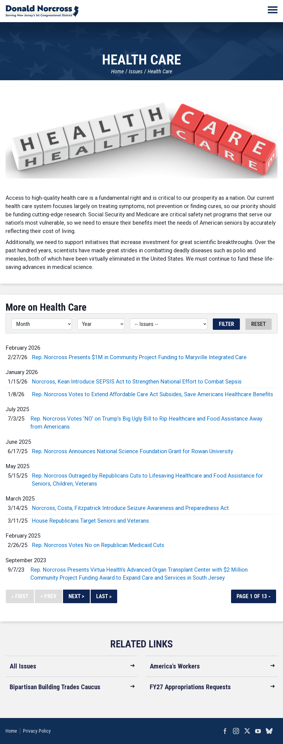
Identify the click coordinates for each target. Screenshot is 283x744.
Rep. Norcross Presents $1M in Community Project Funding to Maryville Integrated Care (139, 357)
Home (117, 71)
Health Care (160, 71)
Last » (104, 596)
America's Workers (175, 666)
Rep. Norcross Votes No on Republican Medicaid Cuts (98, 545)
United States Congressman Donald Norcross (42, 11)
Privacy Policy (37, 731)
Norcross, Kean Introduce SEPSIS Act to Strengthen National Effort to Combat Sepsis (137, 381)
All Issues (23, 666)
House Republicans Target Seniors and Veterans (90, 520)
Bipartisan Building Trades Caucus (55, 687)
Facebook (224, 731)
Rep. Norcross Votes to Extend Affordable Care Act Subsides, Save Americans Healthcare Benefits (152, 394)
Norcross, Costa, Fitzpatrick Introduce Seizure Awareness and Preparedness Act (130, 508)
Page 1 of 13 (254, 596)
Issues (136, 71)
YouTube (258, 731)
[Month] (41, 324)
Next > (76, 596)
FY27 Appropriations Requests (190, 687)
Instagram (236, 731)
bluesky (269, 731)
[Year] (101, 324)
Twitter (247, 731)
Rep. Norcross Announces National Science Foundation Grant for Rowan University (132, 451)
